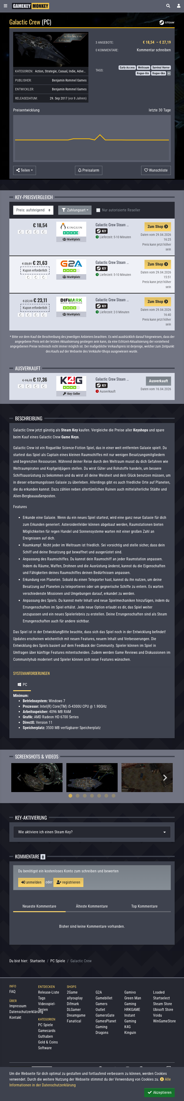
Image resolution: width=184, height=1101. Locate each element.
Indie (72, 71)
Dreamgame (76, 1015)
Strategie (51, 71)
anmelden (31, 882)
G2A (99, 992)
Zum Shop (158, 226)
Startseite (37, 961)
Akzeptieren (159, 1092)
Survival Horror (161, 67)
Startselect (161, 998)
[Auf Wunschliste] (156, 170)
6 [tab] (106, 795)
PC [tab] (22, 684)
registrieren (68, 882)
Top (144, 906)
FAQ (12, 991)
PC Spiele (57, 961)
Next (165, 777)
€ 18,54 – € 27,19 (157, 42)
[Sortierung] (33, 210)
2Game (72, 992)
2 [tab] (77, 795)
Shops (71, 987)
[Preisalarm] (88, 170)
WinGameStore (164, 1021)
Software (45, 1048)
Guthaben (45, 1036)
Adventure (84, 71)
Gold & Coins (48, 1042)
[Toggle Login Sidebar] (178, 6)
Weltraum (143, 67)
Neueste (39, 906)
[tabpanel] (36, 777)
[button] (168, 6)
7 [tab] (113, 795)
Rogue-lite (143, 73)
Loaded (159, 992)
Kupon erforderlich (35, 270)
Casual (62, 71)
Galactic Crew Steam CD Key (116, 224)
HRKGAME (132, 1009)
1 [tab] (70, 795)
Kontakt (15, 1017)
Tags (41, 998)
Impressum (17, 1006)
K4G (127, 1027)
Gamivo (130, 992)
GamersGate (105, 1015)
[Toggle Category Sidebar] (5, 6)
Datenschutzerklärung (26, 1011)
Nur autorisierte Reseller (121, 210)
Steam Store (162, 1004)
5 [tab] (99, 795)
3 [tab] (84, 795)
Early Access (127, 67)
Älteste (92, 906)
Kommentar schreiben (154, 50)
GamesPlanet (106, 1021)
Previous (19, 777)
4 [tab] (92, 795)
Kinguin (130, 1032)
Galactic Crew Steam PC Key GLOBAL (122, 262)
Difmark (73, 1004)
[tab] (92, 832)
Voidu (157, 1015)
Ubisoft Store (163, 1009)
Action (39, 71)
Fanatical (74, 1021)
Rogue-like (158, 73)
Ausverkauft (158, 381)
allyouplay (75, 998)
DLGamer (74, 1009)
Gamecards (46, 1030)
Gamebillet (104, 998)
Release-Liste (48, 992)
